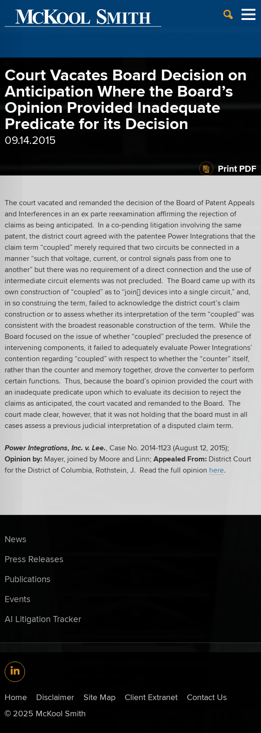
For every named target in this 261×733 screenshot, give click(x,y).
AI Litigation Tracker (43, 618)
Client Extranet (151, 697)
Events (18, 598)
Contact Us (207, 697)
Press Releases (34, 558)
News (15, 538)
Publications (28, 578)
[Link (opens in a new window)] (15, 672)
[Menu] (248, 18)
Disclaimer (55, 697)
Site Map (99, 697)
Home (16, 697)
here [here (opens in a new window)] (216, 470)
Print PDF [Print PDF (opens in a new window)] (237, 168)
